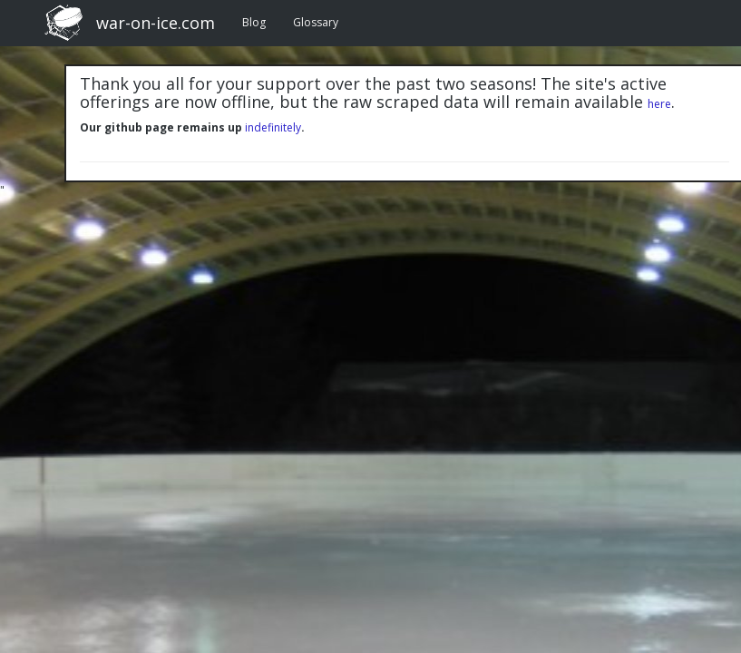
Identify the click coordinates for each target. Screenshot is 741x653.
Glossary (315, 22)
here (659, 104)
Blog (254, 22)
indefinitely (273, 127)
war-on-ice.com (155, 23)
